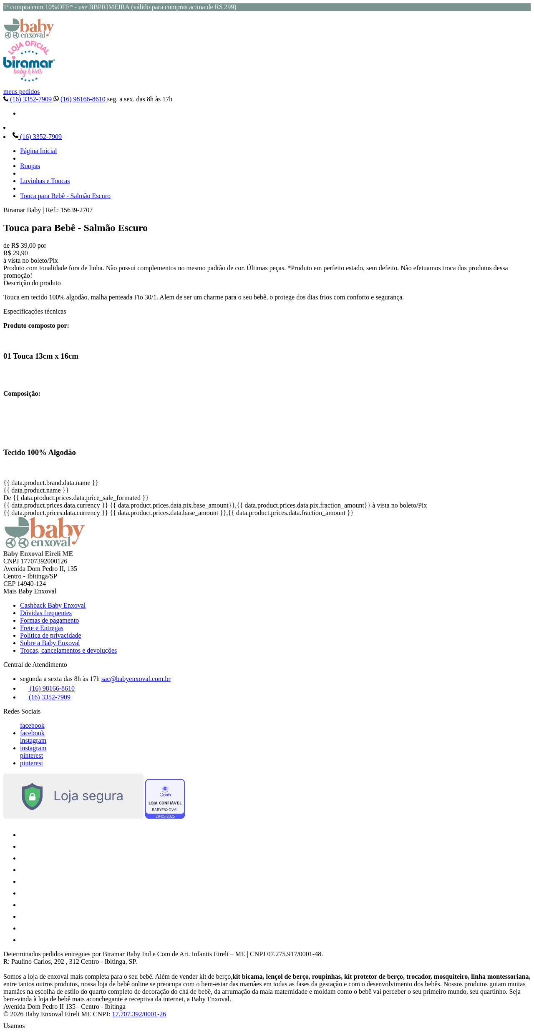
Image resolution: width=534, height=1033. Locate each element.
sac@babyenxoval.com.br (136, 678)
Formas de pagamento (49, 620)
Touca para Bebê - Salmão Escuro (65, 195)
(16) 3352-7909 (28, 99)
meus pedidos (21, 91)
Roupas (30, 165)
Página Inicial (38, 150)
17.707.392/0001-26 (139, 1014)
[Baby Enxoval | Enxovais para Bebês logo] (29, 36)
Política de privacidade (50, 635)
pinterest (31, 755)
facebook (32, 725)
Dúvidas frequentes (46, 612)
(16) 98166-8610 (80, 99)
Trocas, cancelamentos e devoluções (68, 650)
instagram (33, 740)
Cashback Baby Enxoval (53, 605)
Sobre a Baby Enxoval (50, 642)
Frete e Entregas (41, 627)
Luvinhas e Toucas (45, 180)
